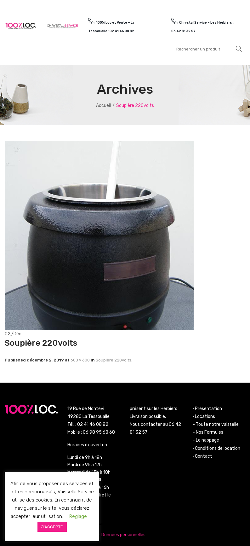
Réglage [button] (78, 516)
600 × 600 (80, 360)
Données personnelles (123, 534)
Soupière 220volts (113, 360)
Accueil (103, 105)
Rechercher (239, 49)
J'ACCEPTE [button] (52, 527)
